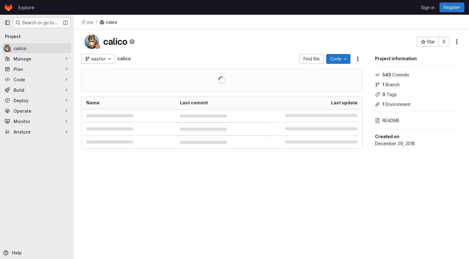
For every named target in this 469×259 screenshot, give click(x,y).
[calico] (36, 48)
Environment (392, 104)
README (387, 120)
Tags (386, 94)
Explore (26, 7)
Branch (387, 84)
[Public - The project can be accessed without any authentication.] (132, 41)
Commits (392, 74)
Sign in (428, 7)
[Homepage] (8, 7)
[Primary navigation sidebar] (7, 23)
